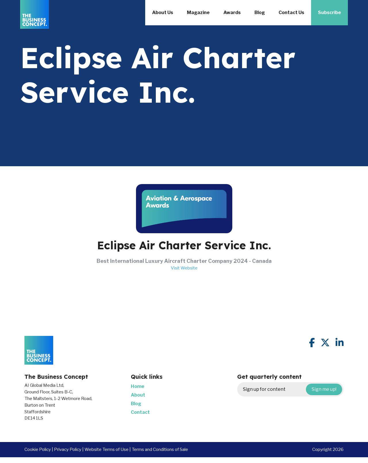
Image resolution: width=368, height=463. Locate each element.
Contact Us (291, 12)
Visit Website (184, 268)
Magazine (198, 12)
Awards (232, 12)
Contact (140, 412)
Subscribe (329, 12)
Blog (259, 12)
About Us (162, 12)
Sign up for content (292, 389)
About (138, 395)
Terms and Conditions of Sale (160, 449)
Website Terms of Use (107, 449)
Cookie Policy (37, 449)
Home (137, 386)
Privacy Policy (67, 449)
